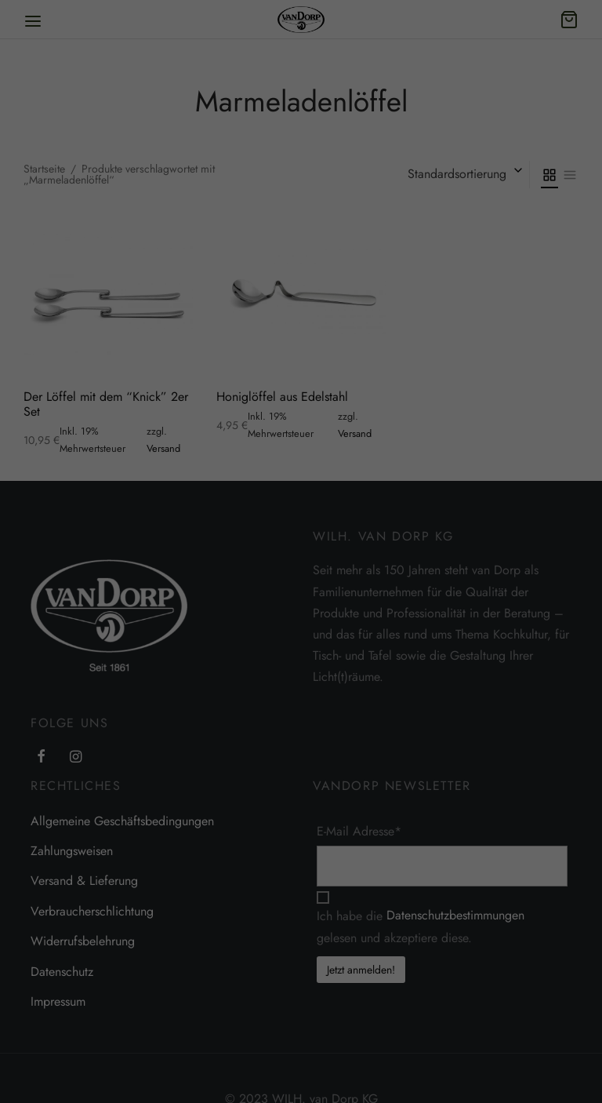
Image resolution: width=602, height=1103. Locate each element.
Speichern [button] (386, 993)
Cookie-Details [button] (320, 1073)
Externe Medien (476, 891)
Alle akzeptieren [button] (386, 947)
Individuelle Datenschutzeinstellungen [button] (387, 1039)
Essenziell (272, 891)
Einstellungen (502, 838)
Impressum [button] (460, 1073)
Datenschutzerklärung (232, 838)
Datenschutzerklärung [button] (393, 1073)
